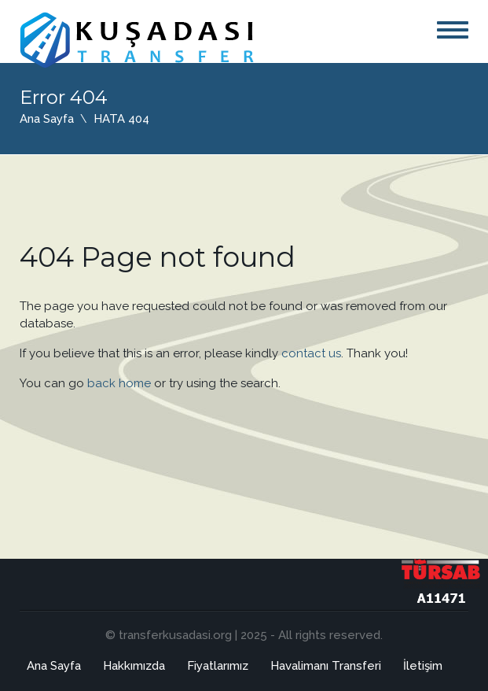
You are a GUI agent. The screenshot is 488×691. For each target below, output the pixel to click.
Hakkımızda (134, 666)
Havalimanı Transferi (325, 666)
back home (119, 383)
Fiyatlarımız (217, 666)
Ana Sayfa (47, 119)
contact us (311, 353)
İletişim (422, 666)
